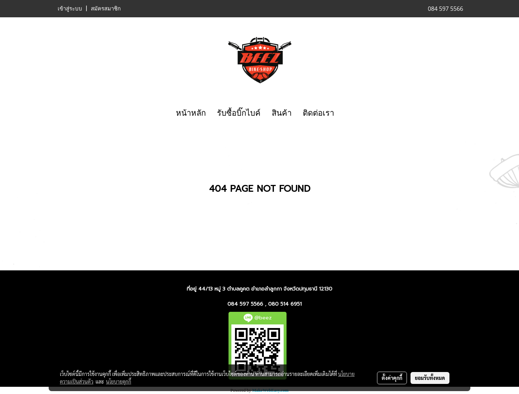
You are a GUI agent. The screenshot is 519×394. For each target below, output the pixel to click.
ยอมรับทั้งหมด (430, 378)
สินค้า (282, 113)
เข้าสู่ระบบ (70, 9)
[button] (346, 113)
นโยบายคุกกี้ (118, 381)
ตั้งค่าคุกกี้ (392, 378)
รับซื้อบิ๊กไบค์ (239, 113)
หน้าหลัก (191, 113)
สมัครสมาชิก (106, 9)
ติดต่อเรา (318, 113)
